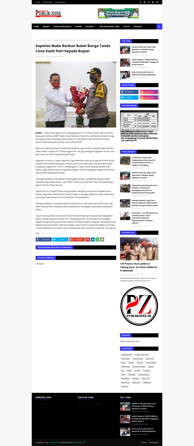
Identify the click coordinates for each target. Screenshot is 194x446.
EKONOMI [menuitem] (137, 26)
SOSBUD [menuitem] (51, 32)
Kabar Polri (150, 359)
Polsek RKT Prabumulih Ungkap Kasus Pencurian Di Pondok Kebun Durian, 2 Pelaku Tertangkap (143, 161)
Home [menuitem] (36, 26)
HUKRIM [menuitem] (78, 26)
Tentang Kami (47, 2)
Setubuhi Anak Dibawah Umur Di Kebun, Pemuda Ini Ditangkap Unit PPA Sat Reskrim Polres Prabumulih (145, 189)
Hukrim (131, 363)
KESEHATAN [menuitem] (39, 32)
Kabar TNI (145, 379)
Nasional (124, 386)
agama (150, 367)
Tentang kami (153, 442)
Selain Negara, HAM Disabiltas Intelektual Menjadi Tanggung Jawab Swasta (145, 62)
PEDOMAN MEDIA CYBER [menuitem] (109, 26)
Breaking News (126, 355)
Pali (122, 371)
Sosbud (137, 371)
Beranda (39, 40)
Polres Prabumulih (142, 355)
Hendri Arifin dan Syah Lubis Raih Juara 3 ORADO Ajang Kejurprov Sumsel (144, 49)
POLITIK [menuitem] (126, 26)
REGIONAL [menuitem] (89, 26)
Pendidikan (125, 379)
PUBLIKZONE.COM (78, 442)
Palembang (125, 367)
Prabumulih (125, 359)
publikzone (41, 56)
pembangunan (143, 375)
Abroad (140, 363)
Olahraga (131, 375)
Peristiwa (146, 371)
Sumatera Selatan (139, 367)
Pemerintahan (151, 363)
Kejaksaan (147, 382)
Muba (45, 40)
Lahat (123, 375)
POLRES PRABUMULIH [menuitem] (62, 26)
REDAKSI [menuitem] (46, 26)
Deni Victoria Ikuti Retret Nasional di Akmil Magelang (143, 73)
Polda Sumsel (138, 359)
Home (38, 2)
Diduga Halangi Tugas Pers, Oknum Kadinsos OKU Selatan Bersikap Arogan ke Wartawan (145, 203)
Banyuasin (136, 382)
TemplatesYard (54, 442)
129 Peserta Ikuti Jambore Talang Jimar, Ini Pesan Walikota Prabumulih (138, 267)
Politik (129, 371)
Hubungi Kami (60, 2)
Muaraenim (125, 382)
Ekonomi (136, 379)
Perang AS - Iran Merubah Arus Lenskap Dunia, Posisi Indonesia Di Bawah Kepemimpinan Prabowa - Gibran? (145, 218)
